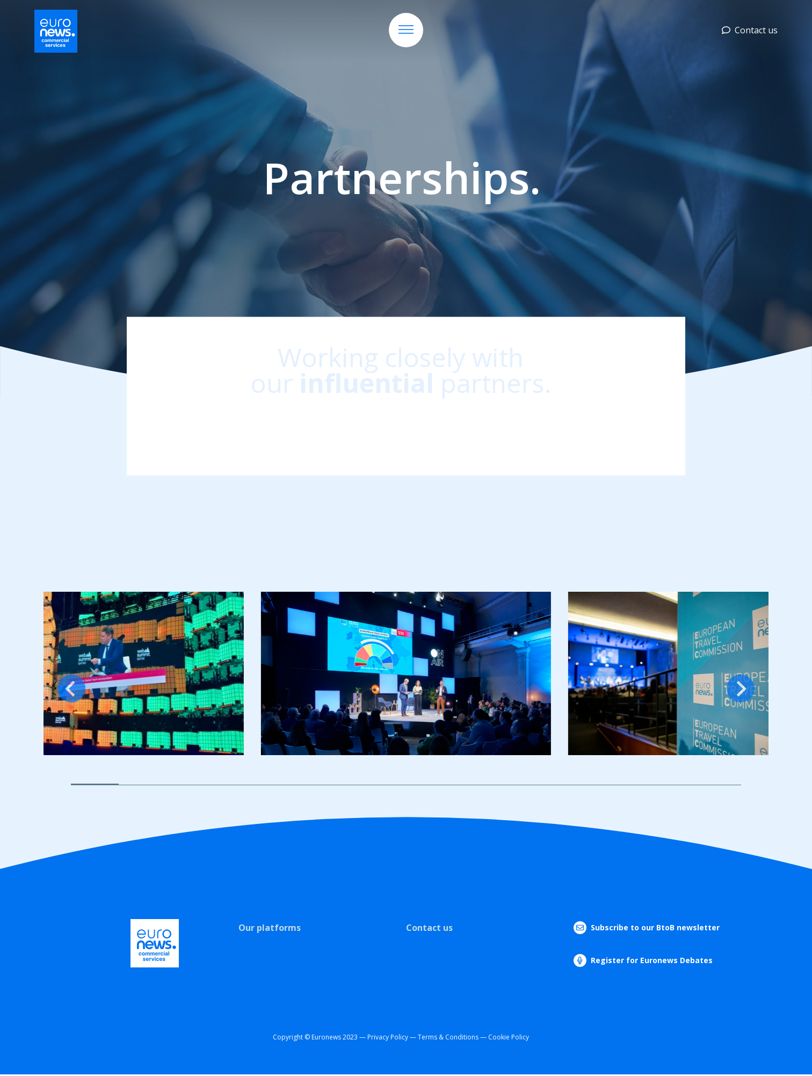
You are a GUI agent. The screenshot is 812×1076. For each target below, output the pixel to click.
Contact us (750, 30)
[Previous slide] (71, 688)
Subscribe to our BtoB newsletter (655, 927)
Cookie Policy (508, 1037)
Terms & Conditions (448, 1037)
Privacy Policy (387, 1037)
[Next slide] (741, 688)
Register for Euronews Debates (652, 960)
